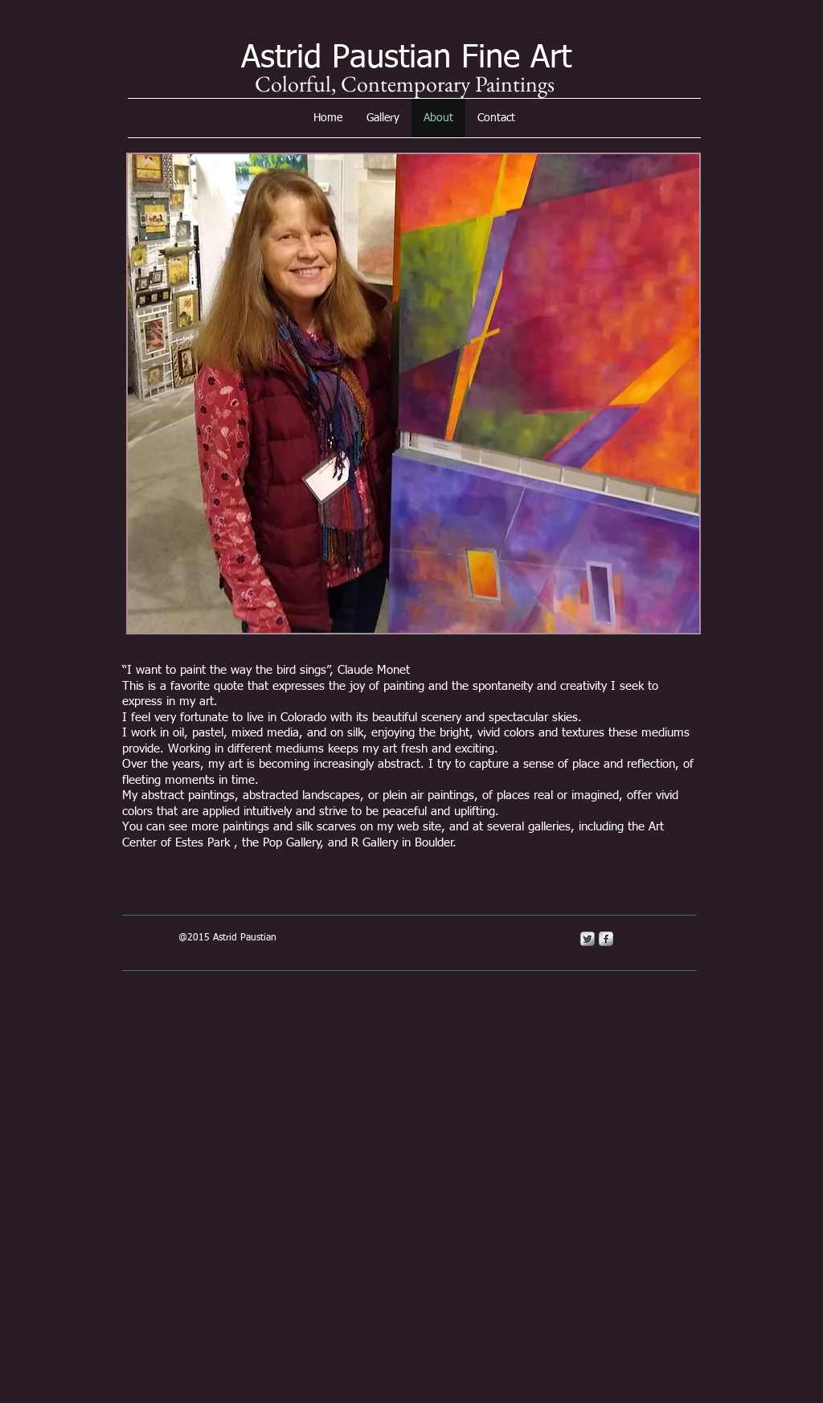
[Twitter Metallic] (587, 939)
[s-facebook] (606, 939)
